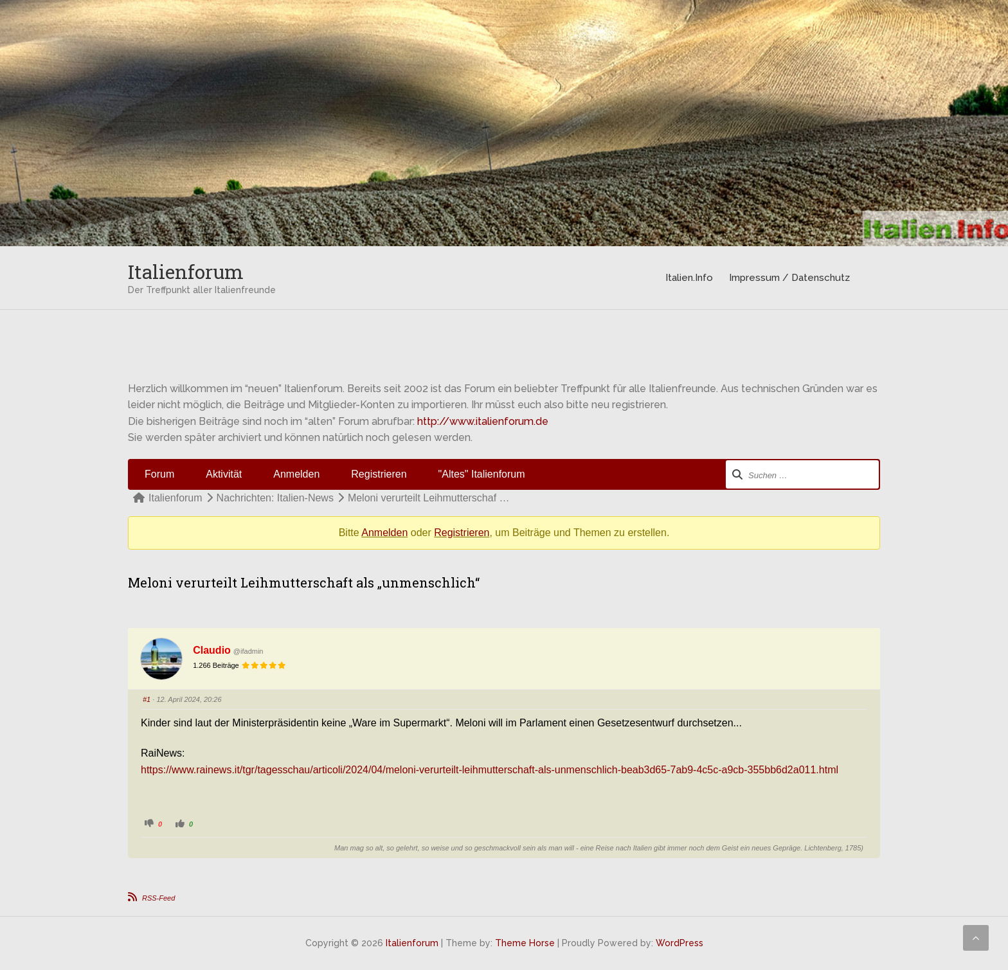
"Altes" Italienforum (481, 474)
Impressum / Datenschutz (789, 277)
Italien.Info (689, 277)
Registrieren (378, 474)
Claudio (212, 650)
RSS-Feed (158, 898)
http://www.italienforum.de (482, 421)
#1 (146, 699)
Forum (159, 474)
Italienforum (186, 271)
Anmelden (296, 474)
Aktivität (224, 474)
